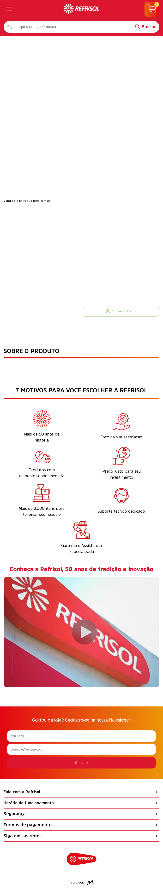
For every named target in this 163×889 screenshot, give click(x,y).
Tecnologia (81, 882)
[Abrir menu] (9, 9)
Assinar (81, 762)
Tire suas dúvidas (121, 311)
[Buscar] (145, 27)
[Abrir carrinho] (152, 9)
